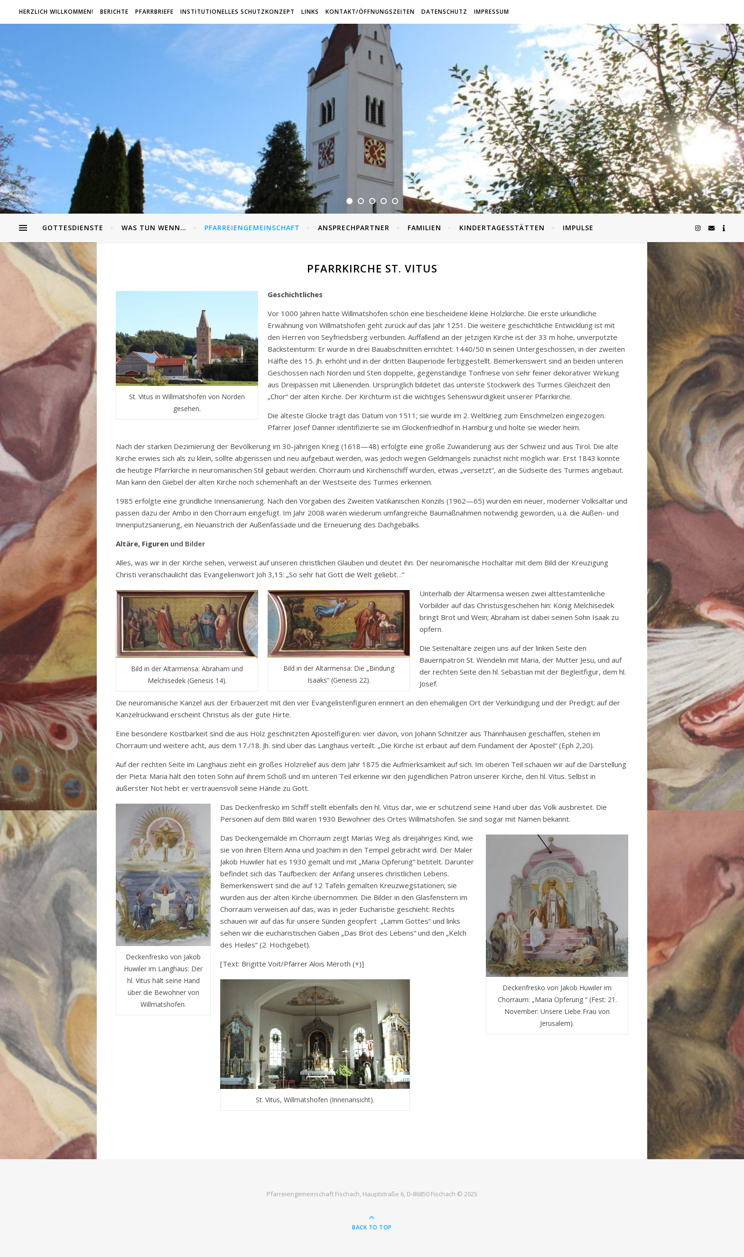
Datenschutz (444, 12)
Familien (424, 227)
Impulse (578, 227)
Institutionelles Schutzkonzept (237, 12)
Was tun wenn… (153, 227)
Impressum (491, 12)
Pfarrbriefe (154, 12)
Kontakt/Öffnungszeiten (370, 12)
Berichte (114, 12)
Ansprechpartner (354, 227)
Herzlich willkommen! (56, 12)
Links (310, 12)
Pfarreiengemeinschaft (252, 227)
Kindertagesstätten (502, 227)
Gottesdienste (72, 227)
